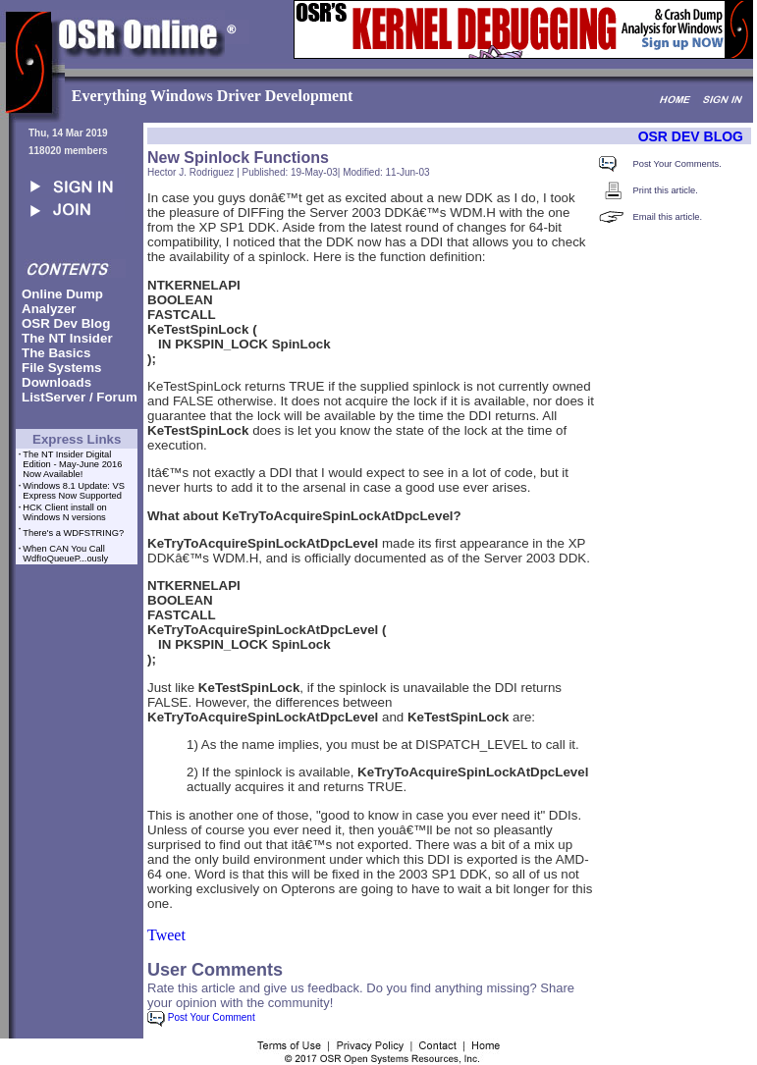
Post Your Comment (201, 1017)
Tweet (166, 935)
